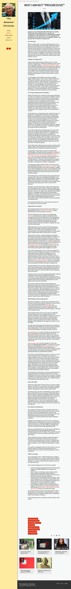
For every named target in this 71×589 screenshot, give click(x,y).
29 (22, 560)
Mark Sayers (48, 304)
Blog (24, 1)
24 (39, 560)
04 (39, 541)
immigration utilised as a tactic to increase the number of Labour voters (44, 155)
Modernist (31, 216)
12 (22, 541)
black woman (54, 346)
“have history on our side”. (49, 166)
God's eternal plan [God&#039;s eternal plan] (33, 533)
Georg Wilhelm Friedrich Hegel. (50, 65)
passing (45, 346)
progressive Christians (46, 210)
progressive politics (33, 518)
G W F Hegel (31, 523)
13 (57, 541)
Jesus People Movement (41, 260)
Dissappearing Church (34, 527)
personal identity (32, 531)
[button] (7, 49)
